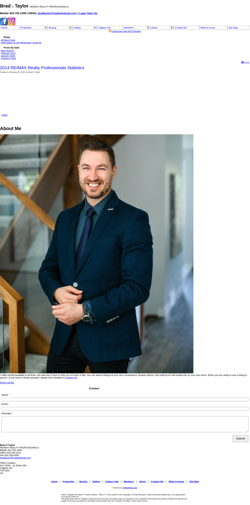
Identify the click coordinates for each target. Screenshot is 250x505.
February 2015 (8, 58)
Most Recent (7, 50)
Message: (7, 413)
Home (4, 27)
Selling (77, 27)
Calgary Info (104, 27)
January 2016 (8, 55)
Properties (26, 27)
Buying (52, 27)
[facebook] (4, 24)
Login (82, 13)
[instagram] (11, 24)
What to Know (207, 27)
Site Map (233, 27)
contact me (71, 377)
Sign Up (92, 13)
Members (129, 27)
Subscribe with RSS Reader (125, 31)
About (154, 27)
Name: (5, 395)
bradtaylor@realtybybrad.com (57, 13)
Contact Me (181, 27)
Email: (5, 404)
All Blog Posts (8, 40)
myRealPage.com (130, 488)
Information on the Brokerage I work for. (21, 42)
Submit (240, 438)
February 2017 (8, 53)
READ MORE (7, 382)
